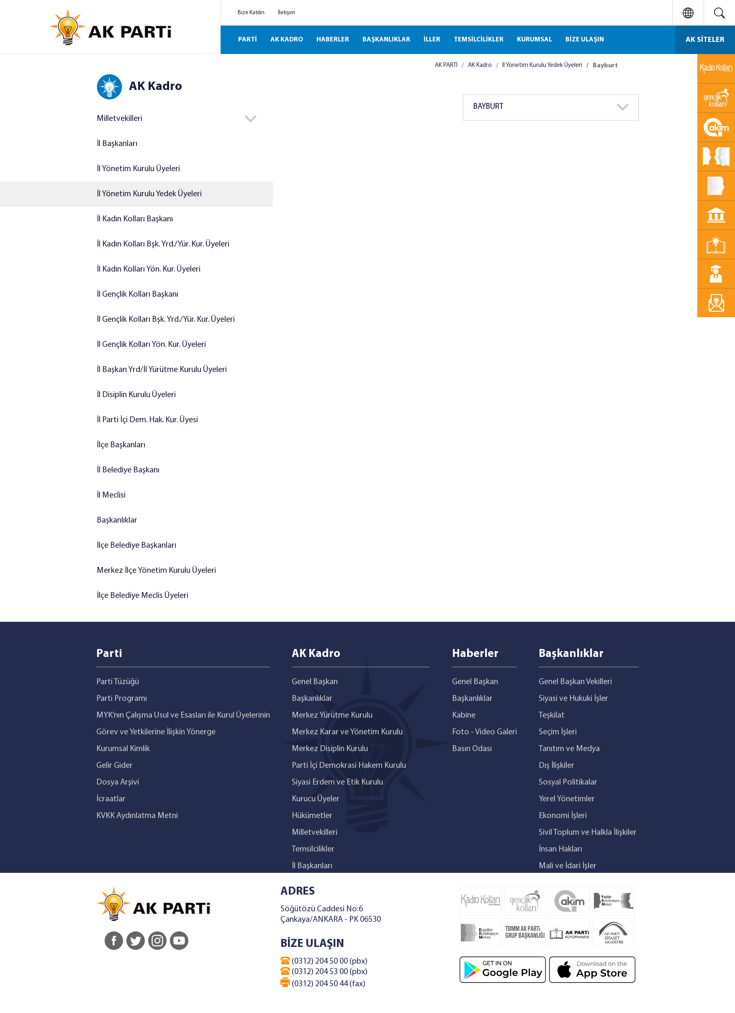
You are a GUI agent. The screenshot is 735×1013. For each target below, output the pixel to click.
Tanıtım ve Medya (569, 749)
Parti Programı (121, 699)
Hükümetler (312, 816)
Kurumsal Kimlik (123, 749)
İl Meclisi (111, 495)
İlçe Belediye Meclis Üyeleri (142, 596)
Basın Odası (472, 749)
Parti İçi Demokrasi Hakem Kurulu (349, 766)
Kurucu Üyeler (315, 799)
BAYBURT (488, 107)
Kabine (463, 715)
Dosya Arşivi (117, 782)
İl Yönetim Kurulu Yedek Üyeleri (149, 194)
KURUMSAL (534, 39)
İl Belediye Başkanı (128, 470)
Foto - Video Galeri (484, 732)
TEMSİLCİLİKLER (479, 39)
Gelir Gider (114, 766)
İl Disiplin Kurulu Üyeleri (136, 395)
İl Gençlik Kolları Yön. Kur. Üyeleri (151, 345)
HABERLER (332, 39)
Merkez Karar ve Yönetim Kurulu (347, 732)
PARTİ (247, 39)
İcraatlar (111, 799)
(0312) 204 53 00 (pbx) (324, 971)
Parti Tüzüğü (117, 682)
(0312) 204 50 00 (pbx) (324, 961)
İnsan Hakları (560, 849)
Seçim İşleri (558, 732)
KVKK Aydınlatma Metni (137, 816)
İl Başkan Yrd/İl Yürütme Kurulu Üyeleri (162, 370)
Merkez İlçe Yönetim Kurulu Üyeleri (156, 571)
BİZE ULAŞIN (584, 39)
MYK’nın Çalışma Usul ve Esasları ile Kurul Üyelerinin (183, 715)
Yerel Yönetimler (567, 799)
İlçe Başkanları (121, 445)
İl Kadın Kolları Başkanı (135, 219)
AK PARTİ (446, 65)
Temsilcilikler (313, 849)
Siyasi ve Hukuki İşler (573, 699)
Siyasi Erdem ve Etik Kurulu (337, 782)
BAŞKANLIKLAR (386, 39)
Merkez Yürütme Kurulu (332, 715)
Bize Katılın (251, 13)
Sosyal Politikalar (568, 782)
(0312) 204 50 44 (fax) (322, 982)
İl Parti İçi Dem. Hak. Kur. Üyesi (147, 420)
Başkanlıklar (117, 520)
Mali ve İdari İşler (567, 866)
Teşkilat (552, 715)
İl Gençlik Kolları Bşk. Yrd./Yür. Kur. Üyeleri (166, 319)
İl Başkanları (117, 144)
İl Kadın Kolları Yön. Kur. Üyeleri (148, 269)
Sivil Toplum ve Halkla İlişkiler (588, 832)
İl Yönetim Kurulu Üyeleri (138, 169)
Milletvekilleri (119, 119)
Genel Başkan (315, 682)
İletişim (286, 13)
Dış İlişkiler (556, 766)
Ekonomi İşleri (563, 816)
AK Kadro (480, 65)
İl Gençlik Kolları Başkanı (137, 294)
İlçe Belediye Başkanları (136, 545)
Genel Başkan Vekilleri (575, 682)
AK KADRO (286, 39)
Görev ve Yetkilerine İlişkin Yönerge (156, 732)
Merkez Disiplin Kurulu (330, 749)
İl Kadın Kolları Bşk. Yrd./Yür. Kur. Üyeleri (163, 244)
